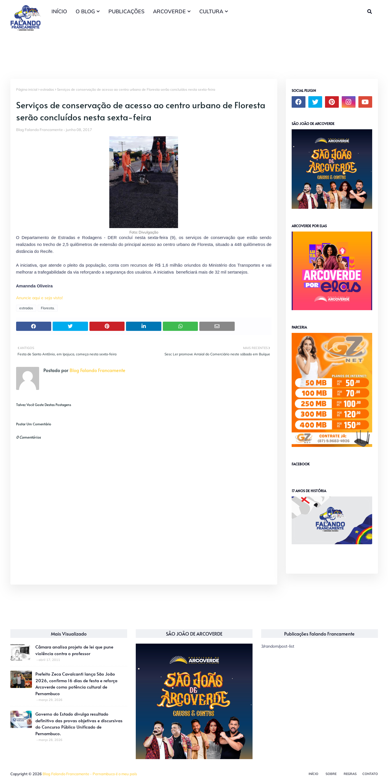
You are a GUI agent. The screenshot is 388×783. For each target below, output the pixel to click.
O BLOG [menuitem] (85, 11)
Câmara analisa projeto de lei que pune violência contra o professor (74, 650)
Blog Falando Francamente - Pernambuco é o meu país (90, 773)
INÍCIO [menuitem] (59, 11)
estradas (47, 89)
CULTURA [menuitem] (211, 11)
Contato (370, 774)
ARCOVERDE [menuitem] (169, 11)
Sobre (331, 774)
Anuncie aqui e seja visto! (39, 297)
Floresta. (48, 308)
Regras (350, 774)
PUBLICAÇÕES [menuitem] (126, 11)
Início (313, 774)
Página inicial (26, 89)
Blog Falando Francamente (39, 129)
